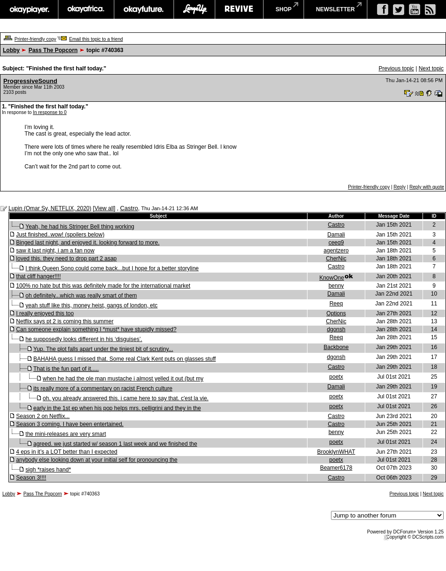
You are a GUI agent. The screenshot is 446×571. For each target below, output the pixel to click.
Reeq (336, 303)
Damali (336, 234)
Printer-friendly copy (35, 39)
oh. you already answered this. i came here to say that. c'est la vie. (125, 398)
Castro (129, 208)
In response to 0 (50, 112)
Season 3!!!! (31, 477)
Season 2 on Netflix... (42, 416)
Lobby (11, 50)
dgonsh (336, 329)
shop (284, 9)
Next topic (431, 68)
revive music (239, 9)
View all (104, 208)
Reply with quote (426, 187)
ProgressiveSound (30, 80)
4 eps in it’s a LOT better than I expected (66, 452)
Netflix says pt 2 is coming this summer (64, 321)
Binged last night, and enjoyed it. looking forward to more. (88, 242)
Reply (399, 187)
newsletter (335, 9)
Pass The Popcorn (53, 50)
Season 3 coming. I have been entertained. (69, 424)
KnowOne (331, 277)
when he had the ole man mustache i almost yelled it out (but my (123, 378)
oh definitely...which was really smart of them (81, 295)
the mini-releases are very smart (65, 434)
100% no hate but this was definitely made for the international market (103, 285)
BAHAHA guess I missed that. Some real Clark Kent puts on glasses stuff (124, 359)
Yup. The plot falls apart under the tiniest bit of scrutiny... (103, 349)
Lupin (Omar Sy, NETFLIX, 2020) (50, 208)
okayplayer (29, 9)
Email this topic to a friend (96, 39)
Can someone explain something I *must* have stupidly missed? (96, 329)
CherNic (336, 258)
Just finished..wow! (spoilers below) (60, 234)
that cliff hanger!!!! (38, 276)
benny (336, 285)
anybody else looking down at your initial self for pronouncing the (96, 460)
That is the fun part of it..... (66, 368)
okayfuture (144, 9)
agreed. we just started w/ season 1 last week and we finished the (115, 444)
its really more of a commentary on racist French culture (102, 388)
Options (336, 313)
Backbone (335, 347)
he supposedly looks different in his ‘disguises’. (83, 339)
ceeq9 (336, 242)
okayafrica (86, 9)
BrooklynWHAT (336, 452)
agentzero (335, 250)
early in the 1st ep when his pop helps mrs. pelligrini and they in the (117, 408)
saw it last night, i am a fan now (55, 250)
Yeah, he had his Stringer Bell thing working (79, 226)
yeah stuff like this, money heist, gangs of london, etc (91, 305)
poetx (336, 376)
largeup (194, 9)
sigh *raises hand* (48, 469)
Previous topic (396, 68)
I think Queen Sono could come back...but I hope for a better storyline (112, 268)
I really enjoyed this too (45, 313)
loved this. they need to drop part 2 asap (66, 258)
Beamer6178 (336, 467)
